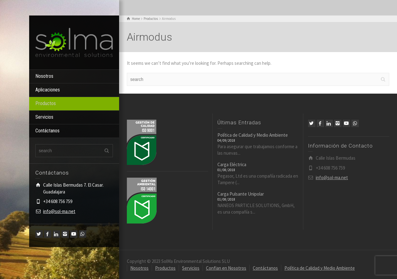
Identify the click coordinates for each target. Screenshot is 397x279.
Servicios (44, 117)
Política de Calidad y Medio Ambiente (252, 135)
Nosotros (44, 76)
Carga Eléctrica (231, 164)
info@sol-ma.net (59, 211)
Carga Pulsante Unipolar (240, 194)
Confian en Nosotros (226, 268)
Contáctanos (47, 131)
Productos (45, 103)
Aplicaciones (47, 90)
